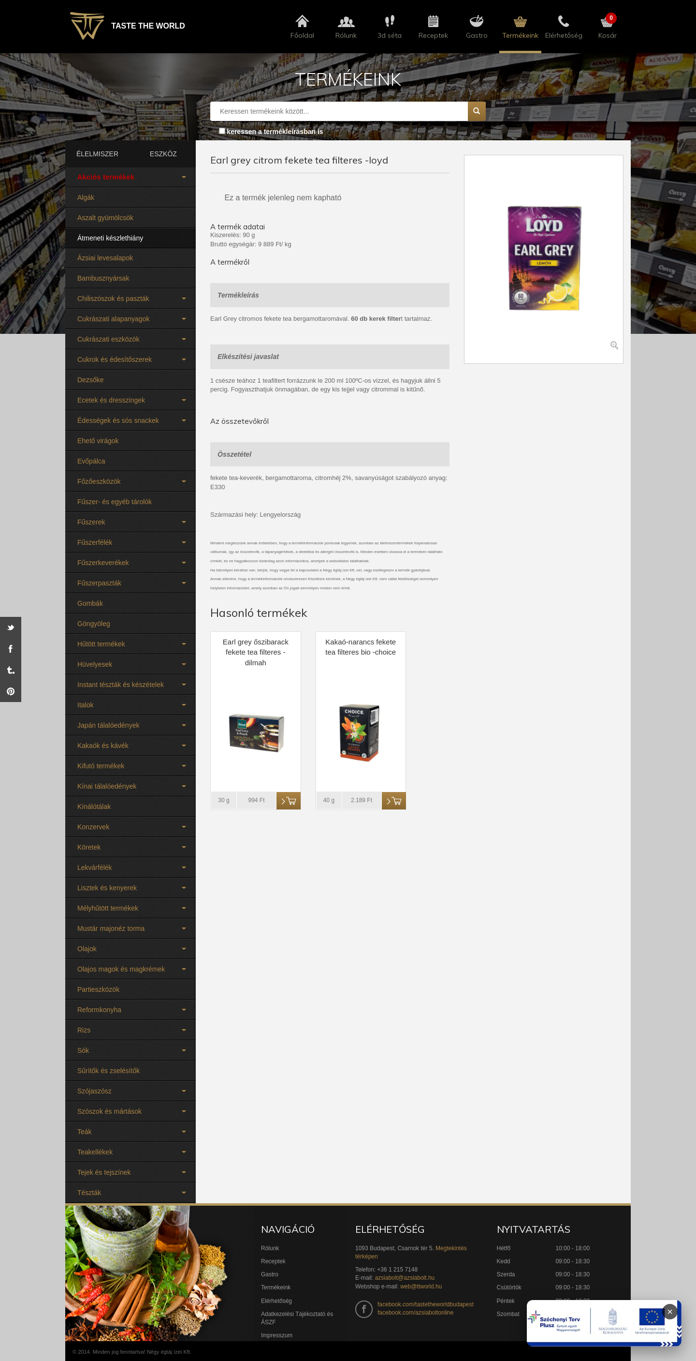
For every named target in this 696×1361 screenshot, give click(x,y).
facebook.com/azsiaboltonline (415, 1312)
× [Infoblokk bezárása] (670, 1311)
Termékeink (275, 1287)
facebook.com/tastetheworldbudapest (425, 1304)
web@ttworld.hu (421, 1286)
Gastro (269, 1274)
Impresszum (276, 1335)
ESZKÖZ (163, 154)
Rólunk (270, 1248)
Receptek (273, 1261)
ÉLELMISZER (97, 154)
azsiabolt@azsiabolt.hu (405, 1277)
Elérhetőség (276, 1301)
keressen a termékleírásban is (275, 131)
